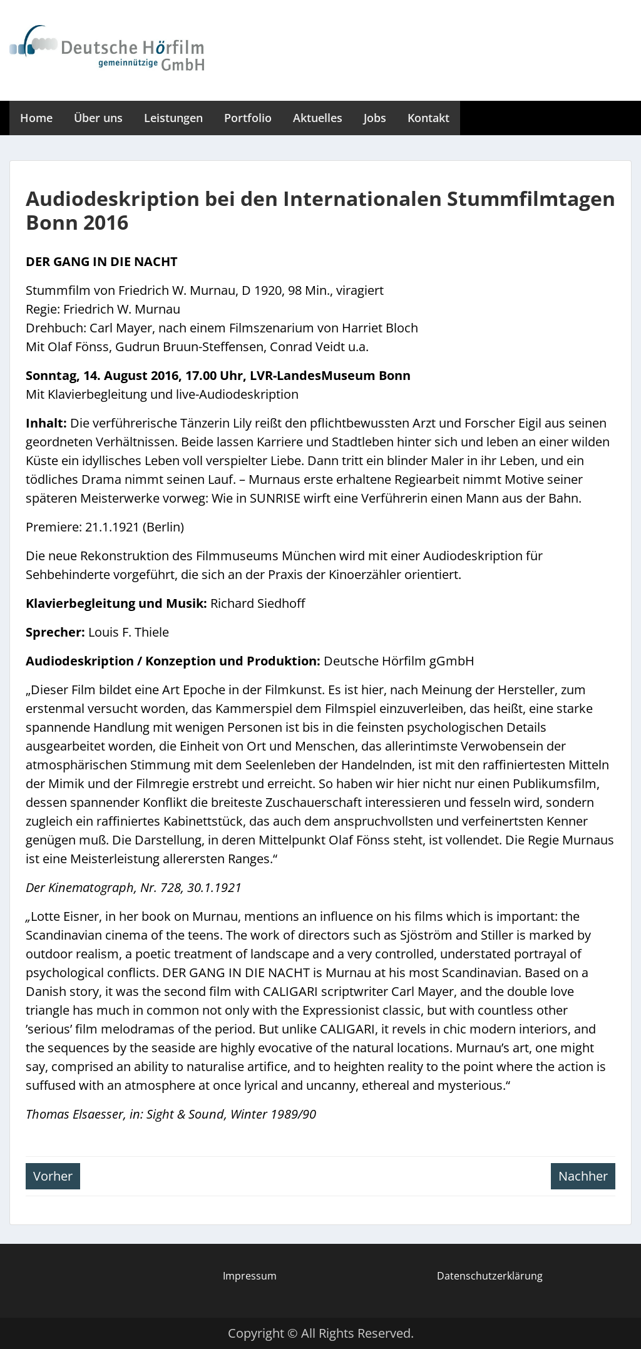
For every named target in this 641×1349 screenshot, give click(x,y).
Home (36, 117)
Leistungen (173, 117)
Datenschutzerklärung (490, 1276)
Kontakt (428, 117)
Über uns (98, 117)
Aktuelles (317, 117)
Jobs (375, 117)
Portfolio (248, 117)
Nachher (583, 1175)
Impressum (250, 1276)
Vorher (53, 1175)
